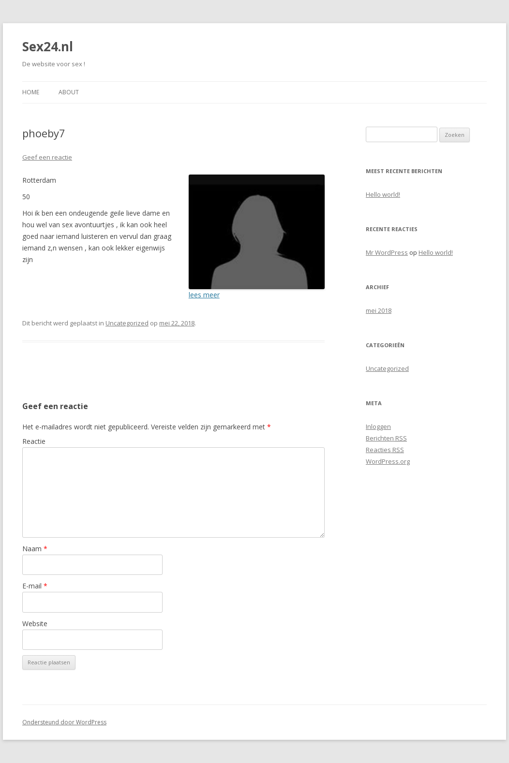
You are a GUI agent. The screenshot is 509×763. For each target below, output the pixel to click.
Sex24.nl (47, 46)
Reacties (385, 449)
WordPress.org (388, 461)
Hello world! (383, 194)
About (69, 92)
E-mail (34, 585)
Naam (34, 548)
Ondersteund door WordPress (64, 722)
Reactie (33, 441)
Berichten (386, 438)
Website (34, 623)
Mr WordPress (387, 252)
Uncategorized (127, 323)
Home (30, 92)
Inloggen (378, 426)
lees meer (204, 294)
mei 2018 (378, 310)
